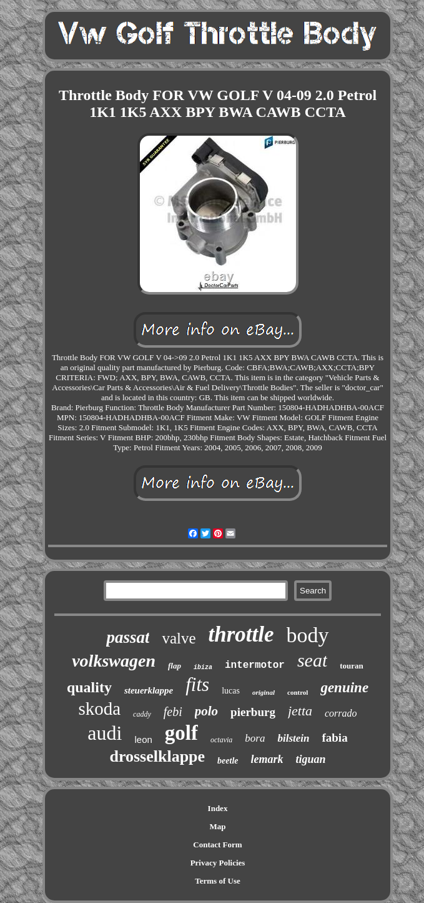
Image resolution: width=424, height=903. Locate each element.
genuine (344, 687)
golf (181, 733)
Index (218, 808)
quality (89, 687)
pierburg (252, 712)
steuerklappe (148, 690)
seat (312, 660)
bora (255, 738)
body (308, 635)
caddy (142, 714)
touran (351, 665)
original (263, 692)
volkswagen (113, 660)
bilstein (293, 738)
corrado (341, 713)
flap (174, 665)
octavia (221, 739)
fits (197, 684)
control (297, 692)
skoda (99, 709)
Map (218, 826)
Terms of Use (217, 880)
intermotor (255, 665)
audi (104, 733)
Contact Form (217, 844)
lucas (231, 690)
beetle (227, 760)
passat (127, 637)
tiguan (311, 759)
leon (143, 739)
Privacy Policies (217, 862)
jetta (300, 711)
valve (178, 638)
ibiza (203, 667)
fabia (334, 737)
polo (206, 711)
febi (173, 712)
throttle (241, 634)
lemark (267, 759)
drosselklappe (157, 756)
